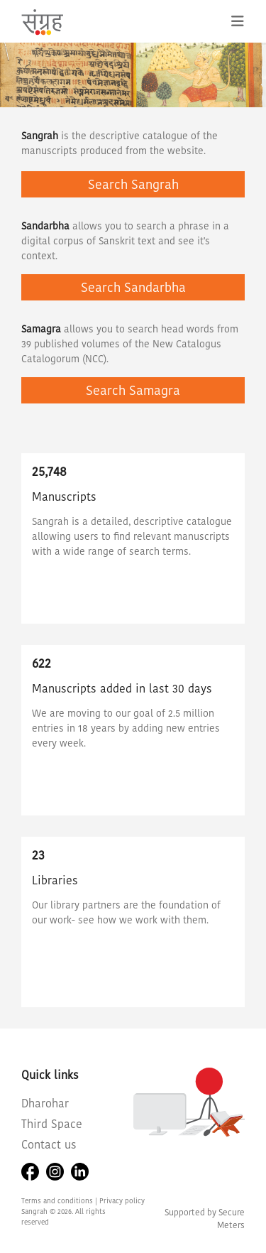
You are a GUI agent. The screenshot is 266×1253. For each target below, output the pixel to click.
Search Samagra (133, 390)
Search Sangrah (133, 184)
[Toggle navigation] (238, 21)
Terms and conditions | (60, 1200)
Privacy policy (122, 1200)
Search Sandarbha (133, 287)
